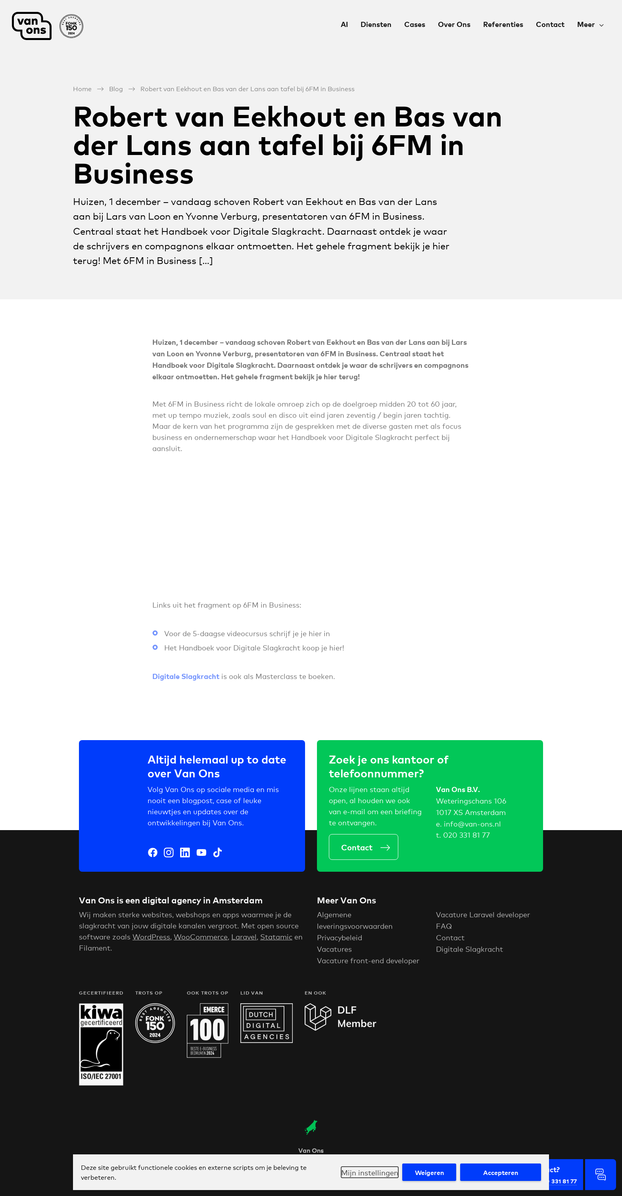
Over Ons (454, 24)
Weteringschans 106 (471, 803)
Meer (586, 24)
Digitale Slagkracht (469, 952)
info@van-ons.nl (472, 825)
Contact (550, 24)
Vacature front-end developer (368, 963)
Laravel (244, 940)
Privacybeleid (339, 941)
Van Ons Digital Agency (47, 26)
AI (344, 24)
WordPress (151, 940)
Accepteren (500, 1172)
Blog (116, 88)
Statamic (276, 940)
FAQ (444, 929)
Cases (414, 24)
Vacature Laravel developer (483, 918)
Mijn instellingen (369, 1172)
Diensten (376, 24)
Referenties (503, 24)
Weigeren (429, 1172)
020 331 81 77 (466, 837)
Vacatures (334, 952)
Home (82, 88)
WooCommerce (201, 940)
